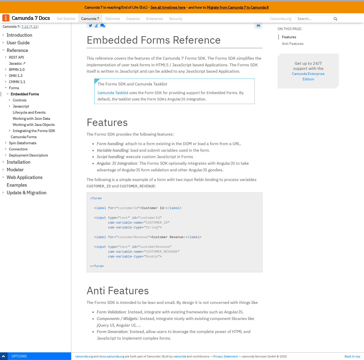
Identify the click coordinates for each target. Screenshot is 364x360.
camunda (179, 356)
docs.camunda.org (111, 356)
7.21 (25, 26)
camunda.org (84, 356)
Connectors (18, 149)
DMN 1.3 (15, 75)
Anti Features (293, 43)
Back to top (352, 356)
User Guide (18, 43)
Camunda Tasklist (113, 92)
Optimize (112, 18)
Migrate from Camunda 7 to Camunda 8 (237, 7)
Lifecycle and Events (29, 112)
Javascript (21, 106)
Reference (17, 50)
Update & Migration (26, 193)
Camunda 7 (90, 18)
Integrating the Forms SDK (34, 130)
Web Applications (25, 177)
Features (289, 37)
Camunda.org (280, 18)
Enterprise (154, 18)
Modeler (15, 170)
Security (175, 18)
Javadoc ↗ (17, 63)
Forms (14, 88)
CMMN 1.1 (17, 82)
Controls (19, 100)
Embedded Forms (25, 94)
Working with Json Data (31, 118)
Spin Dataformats (22, 143)
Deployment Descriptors (28, 155)
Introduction (19, 35)
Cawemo (133, 18)
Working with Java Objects (34, 124)
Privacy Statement (225, 356)
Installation (18, 162)
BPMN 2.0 (16, 69)
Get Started (66, 18)
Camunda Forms (24, 137)
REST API (16, 57)
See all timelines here (168, 7)
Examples (17, 185)
